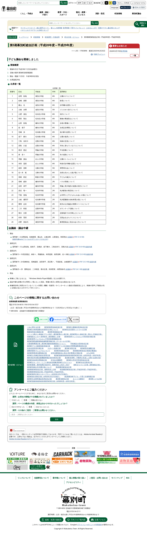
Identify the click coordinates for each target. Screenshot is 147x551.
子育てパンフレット (77, 28)
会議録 (75, 237)
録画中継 (88, 247)
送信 (56, 419)
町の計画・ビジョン (72, 37)
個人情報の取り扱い (77, 478)
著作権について (59, 478)
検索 (64, 3)
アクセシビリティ (73, 482)
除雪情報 (66, 28)
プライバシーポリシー (85, 525)
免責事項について (41, 478)
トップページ (24, 37)
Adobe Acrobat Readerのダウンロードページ (26, 439)
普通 (25, 400)
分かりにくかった (42, 407)
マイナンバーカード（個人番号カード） (35, 28)
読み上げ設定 (140, 7)
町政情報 (36, 37)
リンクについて (24, 478)
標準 (79, 3)
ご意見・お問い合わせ (98, 478)
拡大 (90, 3)
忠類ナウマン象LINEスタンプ (109, 28)
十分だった (16, 400)
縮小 (85, 3)
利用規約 (98, 525)
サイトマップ (116, 478)
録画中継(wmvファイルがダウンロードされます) (30, 239)
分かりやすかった (18, 407)
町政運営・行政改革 (52, 37)
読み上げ (126, 7)
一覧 (134, 55)
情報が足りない (37, 400)
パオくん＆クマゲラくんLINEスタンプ (35, 30)
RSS (127, 478)
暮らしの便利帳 (56, 28)
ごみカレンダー (91, 28)
